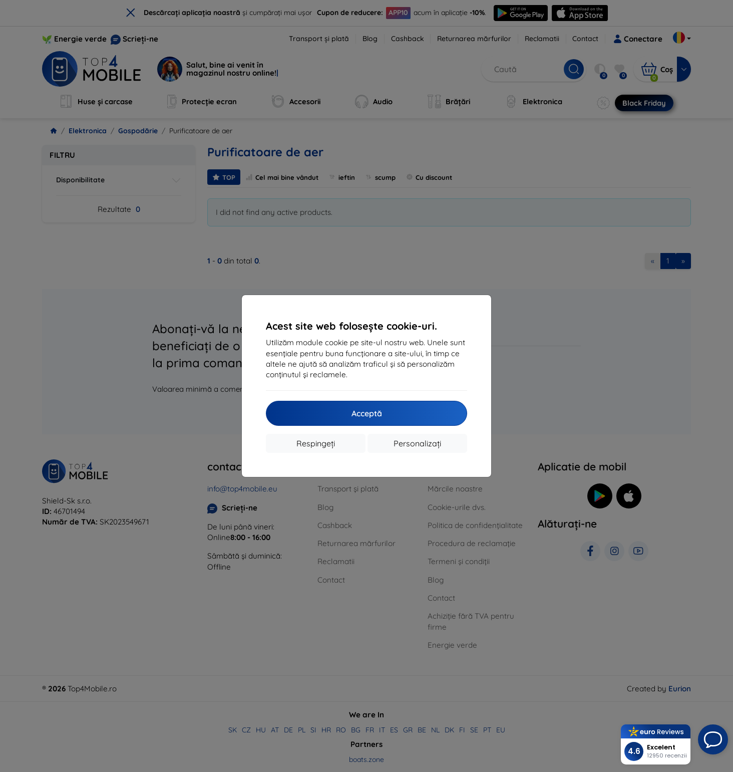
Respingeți (315, 443)
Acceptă (366, 413)
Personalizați (417, 443)
